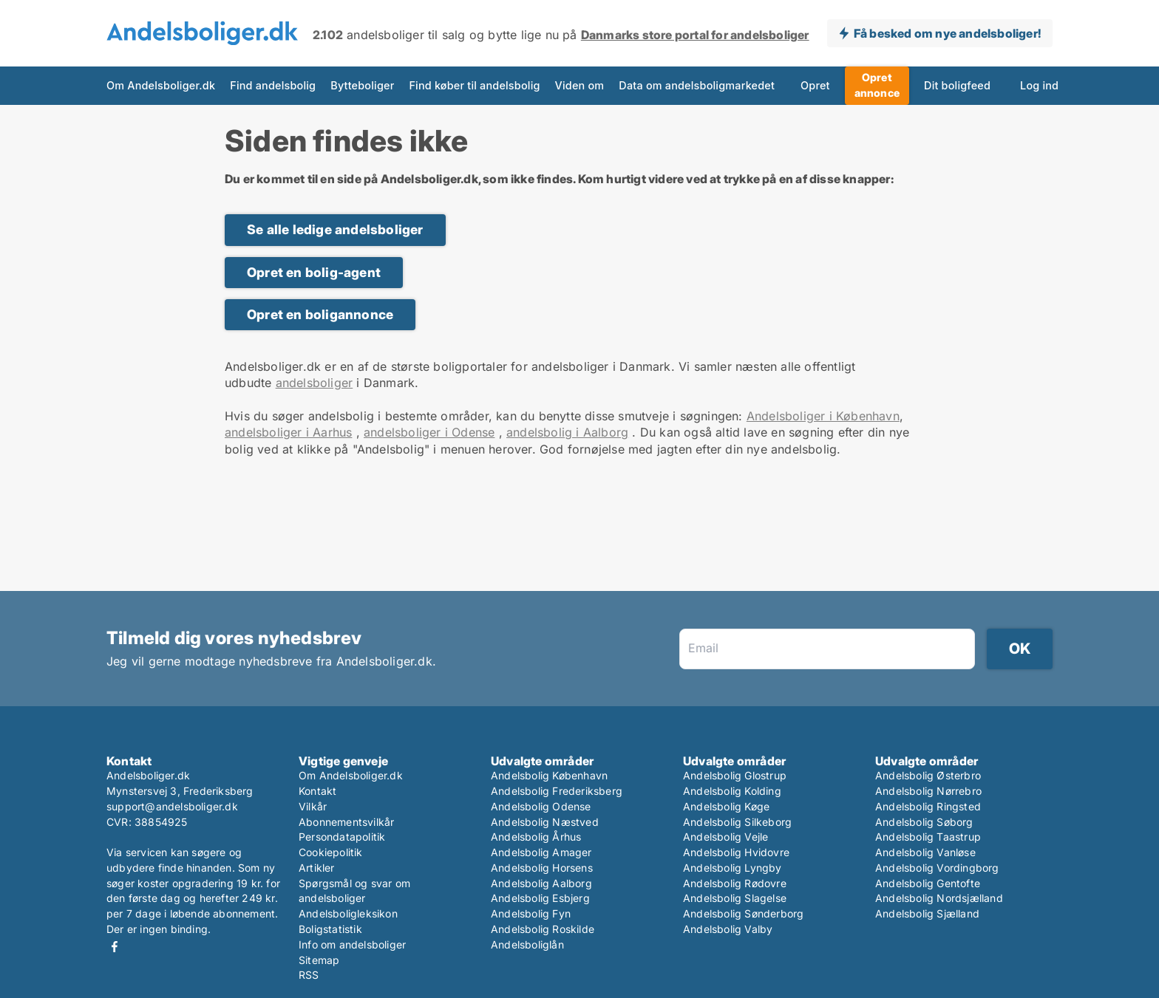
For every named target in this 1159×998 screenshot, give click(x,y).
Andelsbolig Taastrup (928, 836)
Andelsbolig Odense (541, 806)
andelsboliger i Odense (429, 432)
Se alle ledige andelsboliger (335, 229)
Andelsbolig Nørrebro (928, 791)
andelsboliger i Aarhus (288, 432)
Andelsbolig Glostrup (734, 775)
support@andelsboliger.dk (172, 806)
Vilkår (313, 806)
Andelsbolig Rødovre (734, 883)
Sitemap (319, 960)
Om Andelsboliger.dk (160, 85)
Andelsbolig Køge (726, 806)
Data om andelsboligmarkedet (697, 85)
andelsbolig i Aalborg (567, 432)
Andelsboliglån (527, 944)
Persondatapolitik (342, 836)
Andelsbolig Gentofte (927, 883)
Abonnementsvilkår (346, 822)
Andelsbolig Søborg (924, 822)
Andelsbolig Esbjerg (540, 898)
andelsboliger (314, 382)
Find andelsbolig (273, 85)
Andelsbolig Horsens (542, 867)
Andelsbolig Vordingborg (937, 867)
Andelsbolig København (549, 775)
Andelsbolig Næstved (545, 822)
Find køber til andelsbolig (474, 85)
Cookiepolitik (331, 852)
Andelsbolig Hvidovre (736, 852)
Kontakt (317, 791)
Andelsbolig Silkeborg (737, 822)
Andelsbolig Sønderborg (743, 913)
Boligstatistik (330, 929)
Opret (815, 85)
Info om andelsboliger (352, 944)
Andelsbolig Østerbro (928, 775)
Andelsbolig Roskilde (542, 929)
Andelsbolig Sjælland (927, 913)
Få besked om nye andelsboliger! (947, 33)
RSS (309, 974)
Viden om (580, 85)
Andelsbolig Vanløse (925, 852)
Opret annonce (877, 85)
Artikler (317, 867)
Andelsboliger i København (823, 416)
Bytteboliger (362, 85)
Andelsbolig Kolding (732, 791)
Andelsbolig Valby (727, 929)
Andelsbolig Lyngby (732, 867)
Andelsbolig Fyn (531, 913)
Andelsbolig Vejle (725, 836)
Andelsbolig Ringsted (928, 806)
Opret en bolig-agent (314, 272)
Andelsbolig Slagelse (734, 898)
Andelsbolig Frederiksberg (556, 791)
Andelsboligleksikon (348, 913)
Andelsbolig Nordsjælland (939, 898)
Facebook (114, 946)
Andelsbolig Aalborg (541, 883)
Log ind (1039, 85)
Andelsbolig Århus (536, 836)
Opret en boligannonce (320, 314)
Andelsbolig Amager (541, 852)
